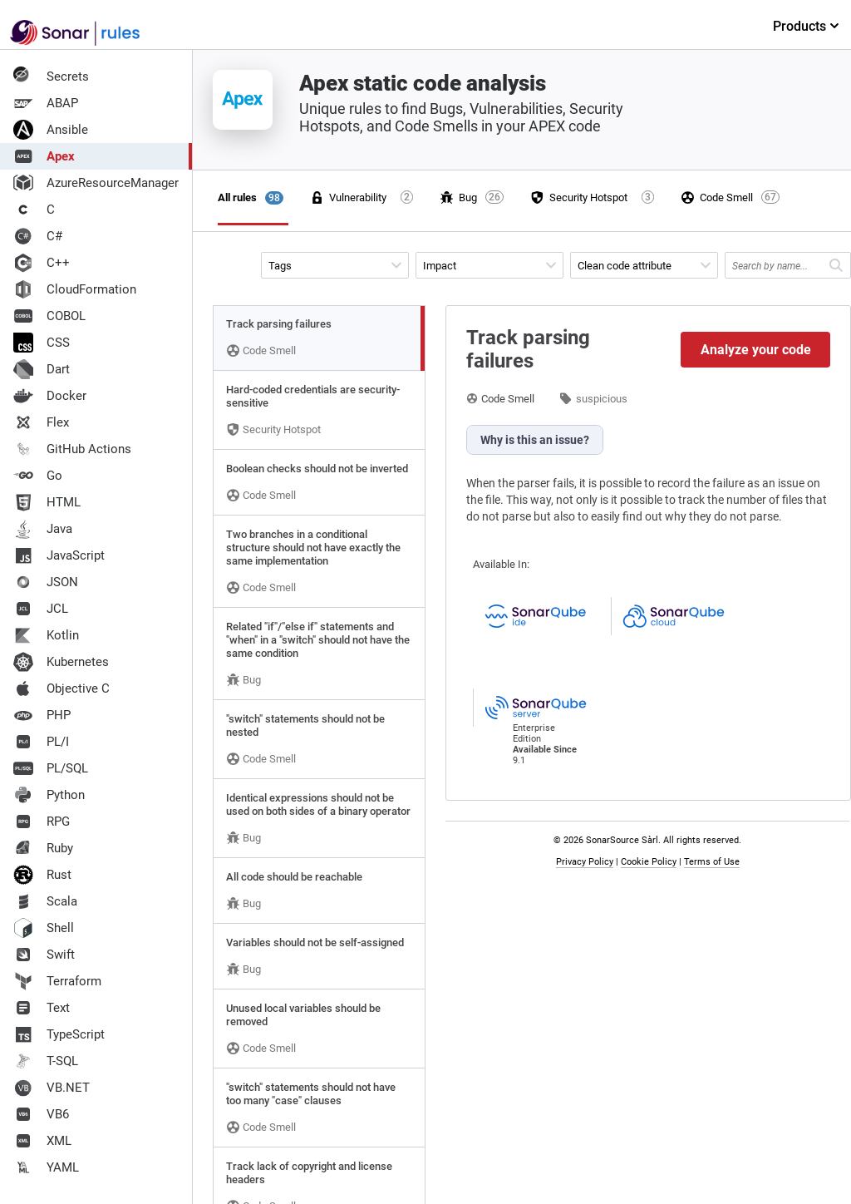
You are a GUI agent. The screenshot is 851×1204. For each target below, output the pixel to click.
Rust (42, 875)
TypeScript (59, 1034)
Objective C (61, 688)
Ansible (50, 130)
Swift (44, 955)
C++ (41, 263)
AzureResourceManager (96, 183)
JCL (40, 609)
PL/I (41, 742)
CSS (41, 343)
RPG (41, 821)
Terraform (57, 981)
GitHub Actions (72, 449)
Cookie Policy (648, 861)
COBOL (49, 316)
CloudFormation (74, 289)
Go (37, 476)
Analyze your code (756, 350)
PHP (42, 715)
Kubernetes (61, 662)
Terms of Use (712, 861)
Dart (41, 369)
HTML (47, 502)
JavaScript (59, 555)
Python (49, 795)
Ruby (43, 848)
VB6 (41, 1114)
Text (41, 1008)
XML (42, 1141)
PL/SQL (50, 768)
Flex (41, 422)
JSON (45, 582)
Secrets (51, 76)
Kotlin (46, 635)
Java (42, 529)
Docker (49, 396)
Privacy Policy (584, 861)
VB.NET (51, 1088)
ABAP (45, 103)
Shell (43, 928)
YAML (46, 1167)
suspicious (601, 398)
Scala (45, 901)
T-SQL (45, 1061)
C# (37, 236)
